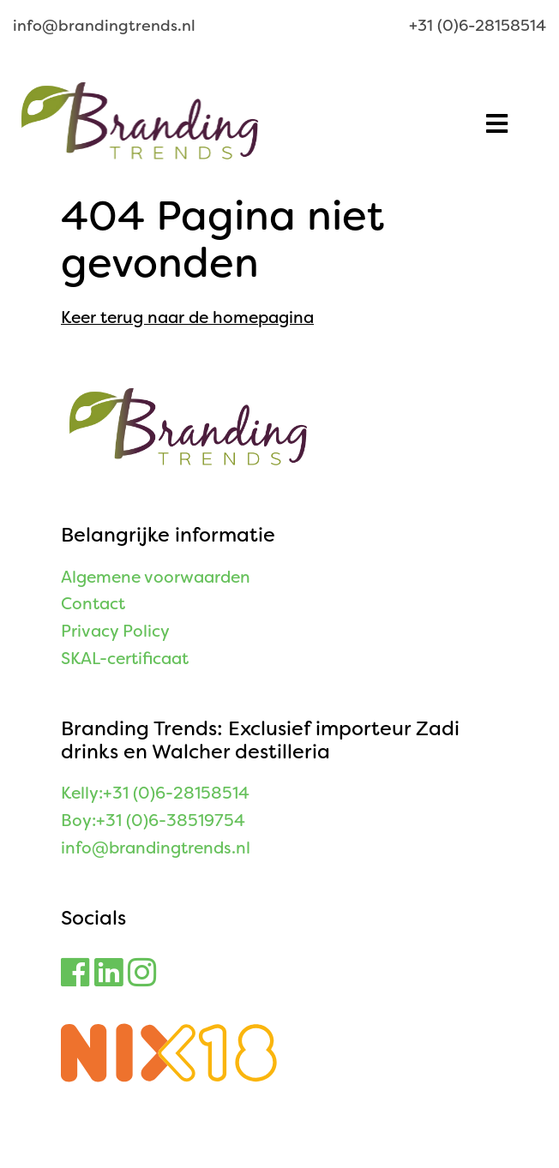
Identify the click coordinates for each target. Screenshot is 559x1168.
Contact (93, 603)
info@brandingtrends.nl (104, 25)
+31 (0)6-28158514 (477, 25)
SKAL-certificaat (125, 658)
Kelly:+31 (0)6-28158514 (155, 793)
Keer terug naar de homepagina (187, 317)
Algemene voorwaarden (155, 577)
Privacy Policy (115, 631)
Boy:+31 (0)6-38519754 (153, 820)
